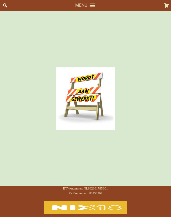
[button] (81, 5)
